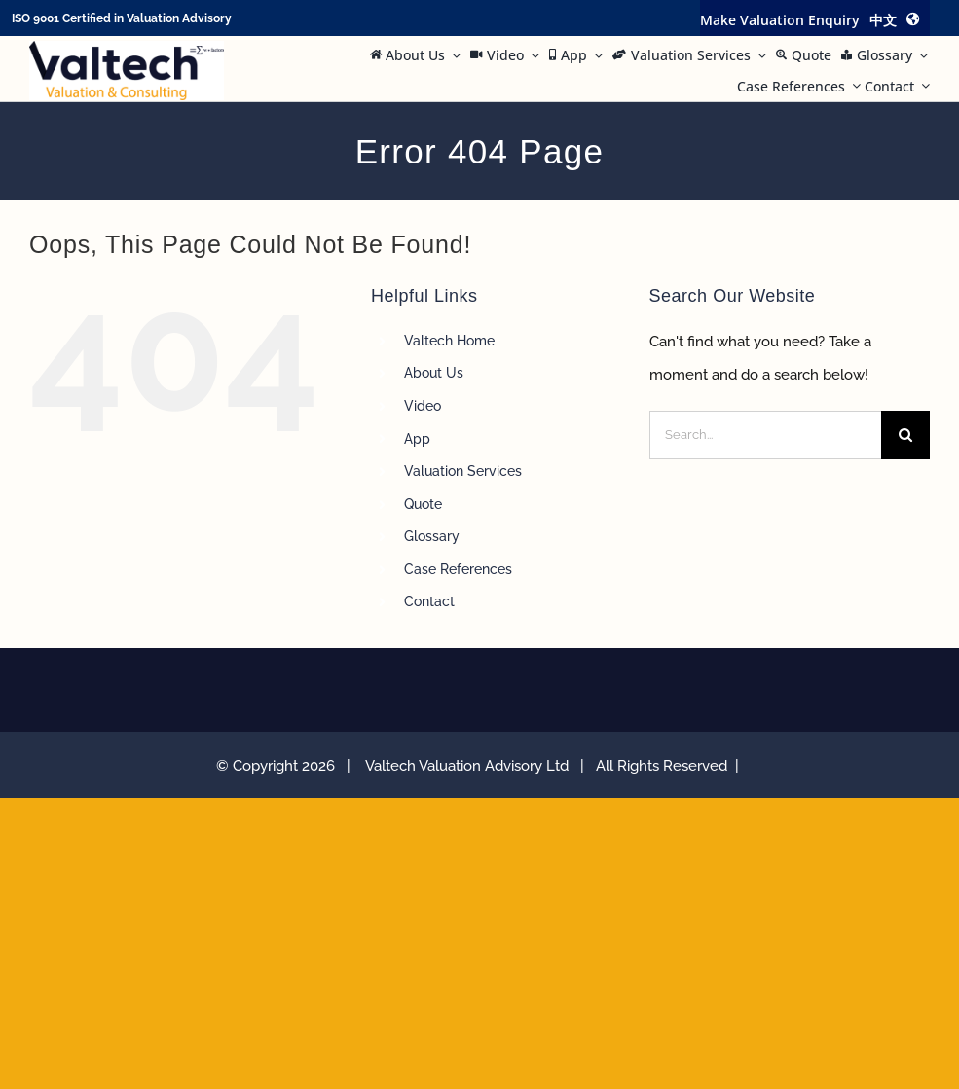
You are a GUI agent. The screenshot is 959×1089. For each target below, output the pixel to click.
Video (422, 406)
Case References (458, 569)
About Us (433, 373)
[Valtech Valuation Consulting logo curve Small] (126, 47)
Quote (423, 504)
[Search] (905, 435)
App (417, 439)
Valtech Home (449, 340)
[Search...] (765, 435)
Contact (429, 601)
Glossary (432, 536)
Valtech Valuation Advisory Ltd (470, 766)
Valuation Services (463, 471)
